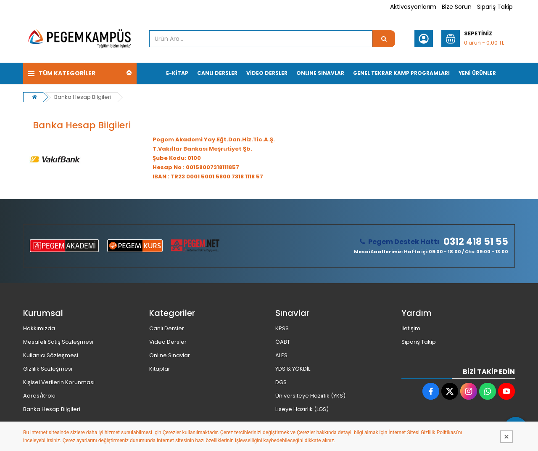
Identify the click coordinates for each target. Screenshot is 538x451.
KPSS (282, 328)
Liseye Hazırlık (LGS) (302, 409)
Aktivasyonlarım (413, 7)
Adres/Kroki (39, 396)
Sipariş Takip (495, 7)
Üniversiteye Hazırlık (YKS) (310, 396)
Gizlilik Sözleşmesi (47, 369)
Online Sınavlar (169, 355)
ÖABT (282, 342)
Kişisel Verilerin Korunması (59, 382)
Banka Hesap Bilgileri (82, 97)
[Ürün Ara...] (383, 38)
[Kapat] (506, 436)
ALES (281, 355)
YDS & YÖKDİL (292, 369)
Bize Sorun (457, 7)
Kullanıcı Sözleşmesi (50, 355)
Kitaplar (159, 369)
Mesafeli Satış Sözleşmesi (58, 342)
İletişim (410, 328)
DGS (281, 382)
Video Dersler (168, 342)
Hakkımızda (39, 328)
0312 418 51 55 (475, 242)
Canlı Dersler (166, 328)
